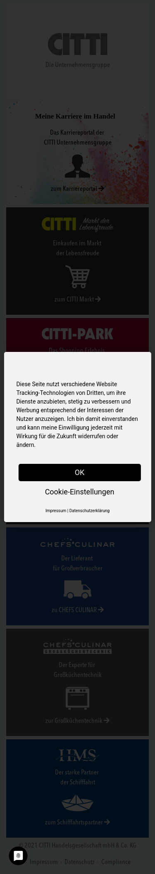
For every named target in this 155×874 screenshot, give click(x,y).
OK (80, 472)
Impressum (55, 510)
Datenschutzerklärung (89, 510)
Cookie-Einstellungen (79, 491)
